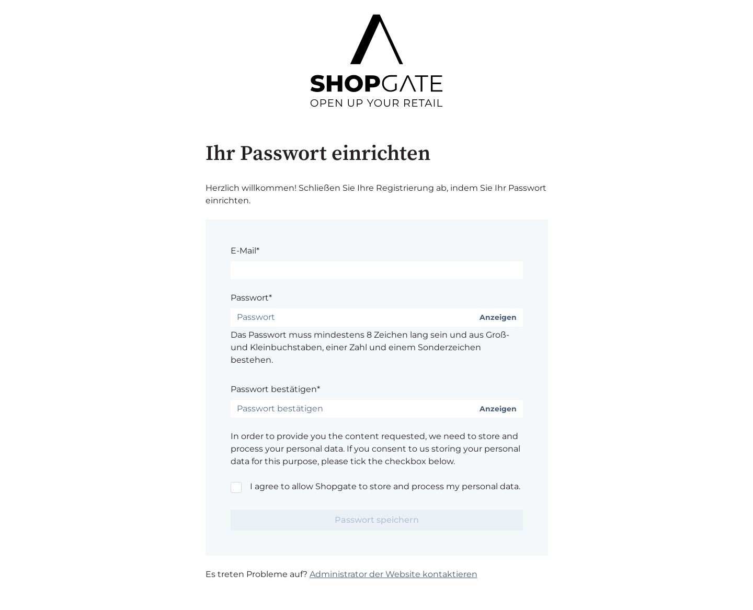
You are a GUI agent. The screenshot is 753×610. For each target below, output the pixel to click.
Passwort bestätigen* (275, 389)
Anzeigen (498, 317)
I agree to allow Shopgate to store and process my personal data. (385, 486)
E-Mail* (245, 251)
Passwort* (251, 298)
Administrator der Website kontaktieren (393, 574)
